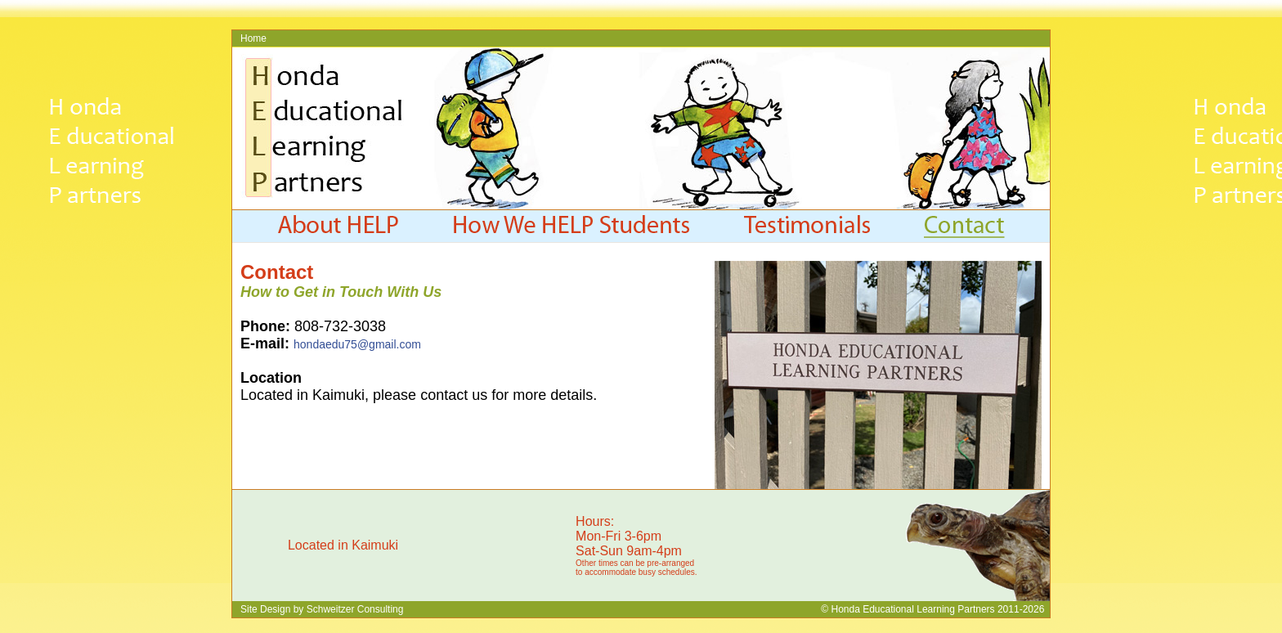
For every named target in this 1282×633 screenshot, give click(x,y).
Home (253, 38)
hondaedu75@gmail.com (357, 344)
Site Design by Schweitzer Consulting (321, 609)
